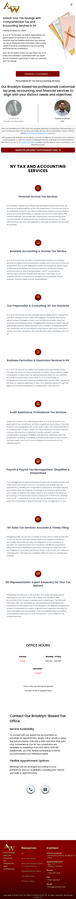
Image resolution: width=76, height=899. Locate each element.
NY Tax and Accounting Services (38, 169)
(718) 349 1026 (53, 873)
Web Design (68, 895)
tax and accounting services (37, 133)
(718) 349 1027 (53, 880)
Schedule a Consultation (37, 74)
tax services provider (26, 142)
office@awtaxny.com (56, 887)
